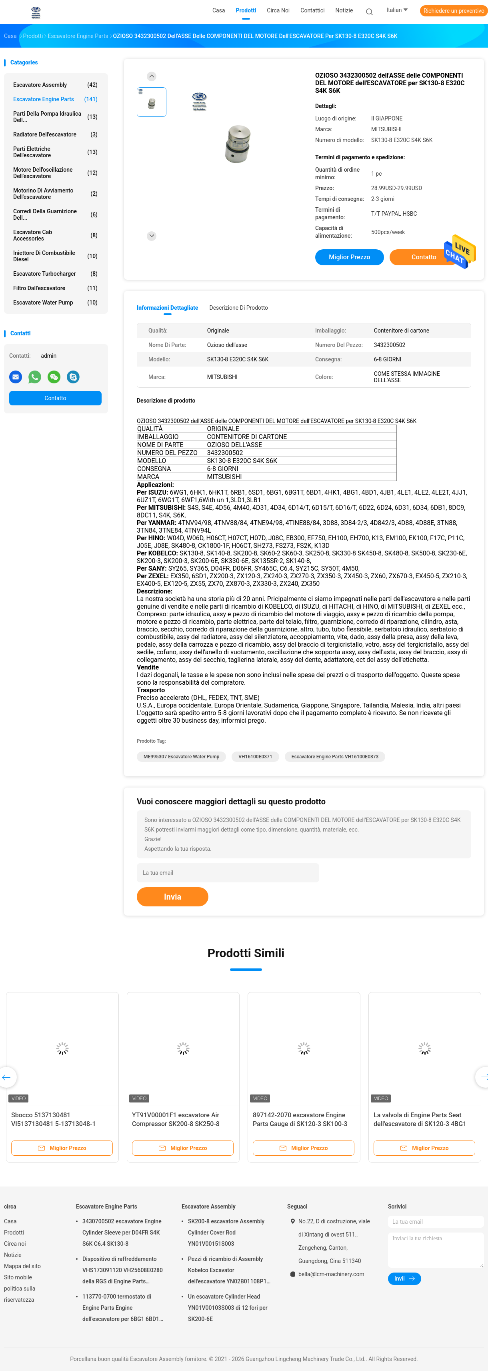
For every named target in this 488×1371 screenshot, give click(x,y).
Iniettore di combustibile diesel (55, 256)
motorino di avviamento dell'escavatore (55, 193)
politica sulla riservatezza (19, 1294)
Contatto (55, 398)
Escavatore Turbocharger (55, 274)
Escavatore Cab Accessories (55, 235)
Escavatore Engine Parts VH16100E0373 (335, 757)
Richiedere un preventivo (454, 11)
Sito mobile (18, 1277)
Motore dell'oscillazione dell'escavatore (55, 172)
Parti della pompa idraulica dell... (55, 116)
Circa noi (15, 1244)
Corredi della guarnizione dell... (55, 214)
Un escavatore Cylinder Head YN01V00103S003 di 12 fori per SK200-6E (228, 1307)
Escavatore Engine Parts (55, 99)
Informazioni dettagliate (167, 308)
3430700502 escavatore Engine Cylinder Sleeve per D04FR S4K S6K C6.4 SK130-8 (122, 1232)
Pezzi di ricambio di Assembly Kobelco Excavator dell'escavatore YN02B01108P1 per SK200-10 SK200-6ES (227, 1271)
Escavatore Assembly (55, 85)
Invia (172, 897)
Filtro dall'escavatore (55, 288)
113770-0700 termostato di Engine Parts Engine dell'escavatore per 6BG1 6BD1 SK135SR (120, 1309)
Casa (10, 1221)
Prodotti (14, 1232)
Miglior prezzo (349, 257)
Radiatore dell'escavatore (55, 134)
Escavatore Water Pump (55, 303)
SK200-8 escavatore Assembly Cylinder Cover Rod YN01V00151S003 (226, 1232)
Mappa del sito (22, 1266)
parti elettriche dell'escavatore (55, 152)
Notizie (13, 1255)
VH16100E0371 (255, 757)
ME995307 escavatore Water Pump (181, 757)
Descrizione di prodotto (238, 308)
